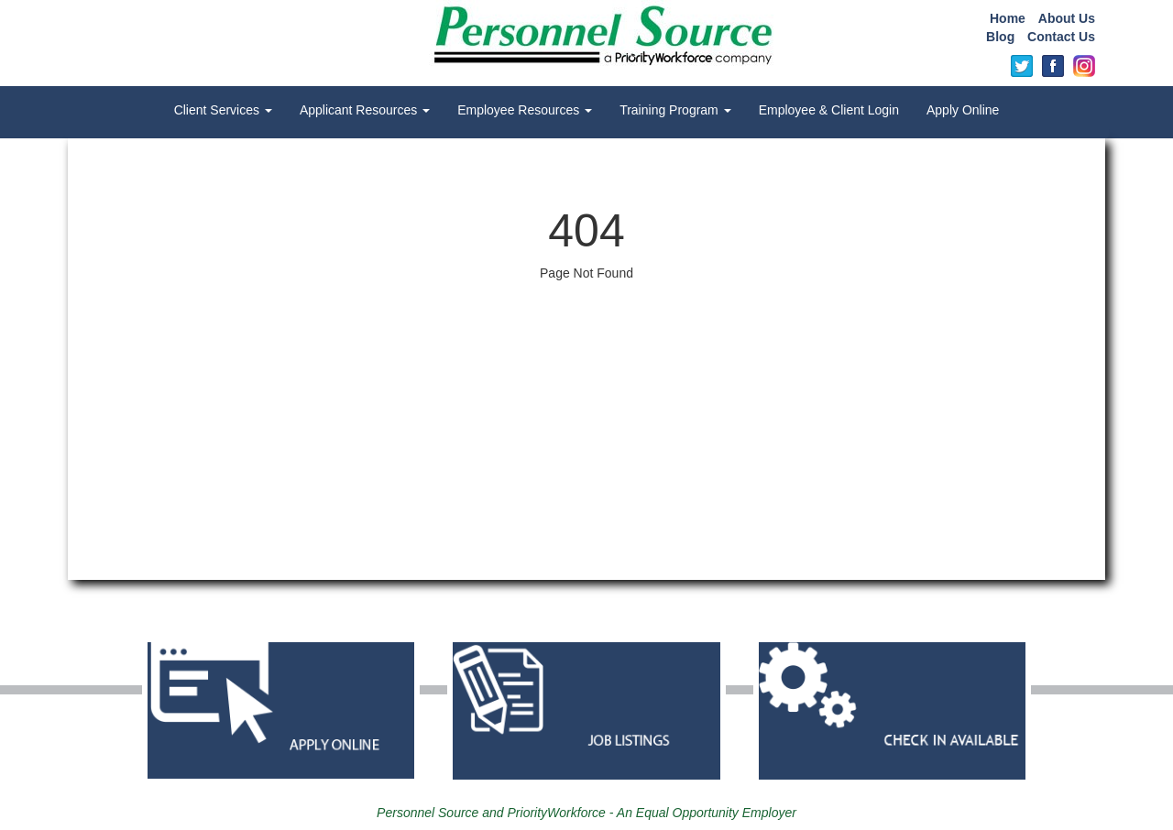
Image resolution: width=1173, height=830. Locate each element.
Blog (1000, 36)
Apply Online (962, 110)
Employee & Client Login (829, 110)
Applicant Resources (365, 110)
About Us (1066, 18)
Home (1007, 18)
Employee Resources (524, 110)
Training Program (675, 110)
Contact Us (1061, 36)
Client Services (223, 110)
